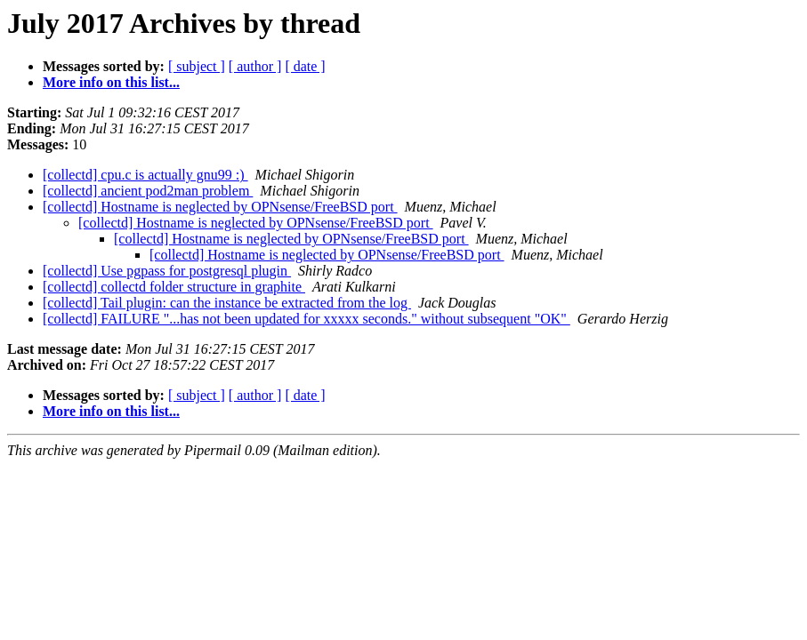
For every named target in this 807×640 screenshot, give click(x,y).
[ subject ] (196, 66)
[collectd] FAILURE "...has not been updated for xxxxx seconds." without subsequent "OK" (306, 318)
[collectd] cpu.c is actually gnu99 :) (145, 174)
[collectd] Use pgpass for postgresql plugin (167, 270)
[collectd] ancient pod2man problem (148, 190)
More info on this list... (111, 82)
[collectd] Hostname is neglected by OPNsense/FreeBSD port (220, 206)
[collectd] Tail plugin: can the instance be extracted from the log (227, 302)
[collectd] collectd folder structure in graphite (174, 286)
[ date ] (305, 66)
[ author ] (255, 66)
